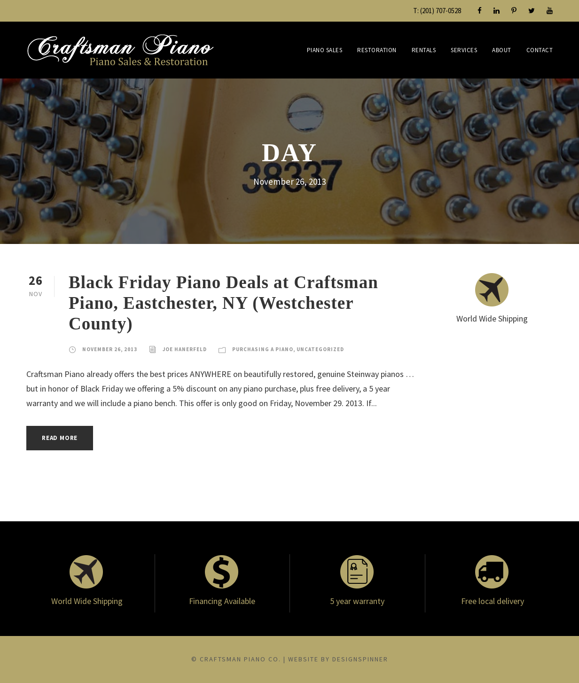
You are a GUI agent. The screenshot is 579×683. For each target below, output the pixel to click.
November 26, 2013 (109, 349)
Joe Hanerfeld (185, 349)
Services (464, 50)
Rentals (424, 50)
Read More (60, 438)
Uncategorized (320, 349)
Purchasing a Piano (262, 349)
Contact (539, 50)
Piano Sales (325, 50)
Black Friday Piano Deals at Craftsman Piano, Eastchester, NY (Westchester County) (223, 303)
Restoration (377, 50)
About (501, 50)
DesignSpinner (360, 659)
